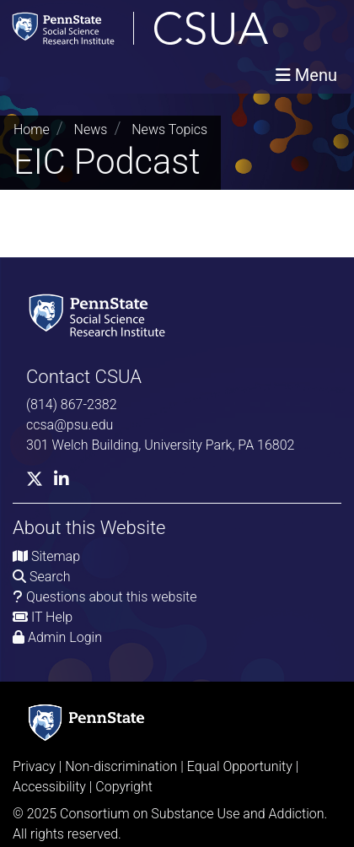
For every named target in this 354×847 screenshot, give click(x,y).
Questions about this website (111, 597)
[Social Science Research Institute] (100, 314)
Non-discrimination (121, 766)
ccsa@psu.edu (69, 425)
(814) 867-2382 (71, 405)
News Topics (169, 129)
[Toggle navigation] (306, 75)
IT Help (51, 617)
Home (31, 129)
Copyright (124, 787)
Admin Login (65, 637)
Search (50, 577)
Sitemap (55, 556)
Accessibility (49, 787)
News (91, 129)
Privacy (34, 766)
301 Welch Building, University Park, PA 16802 (160, 445)
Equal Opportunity (239, 766)
